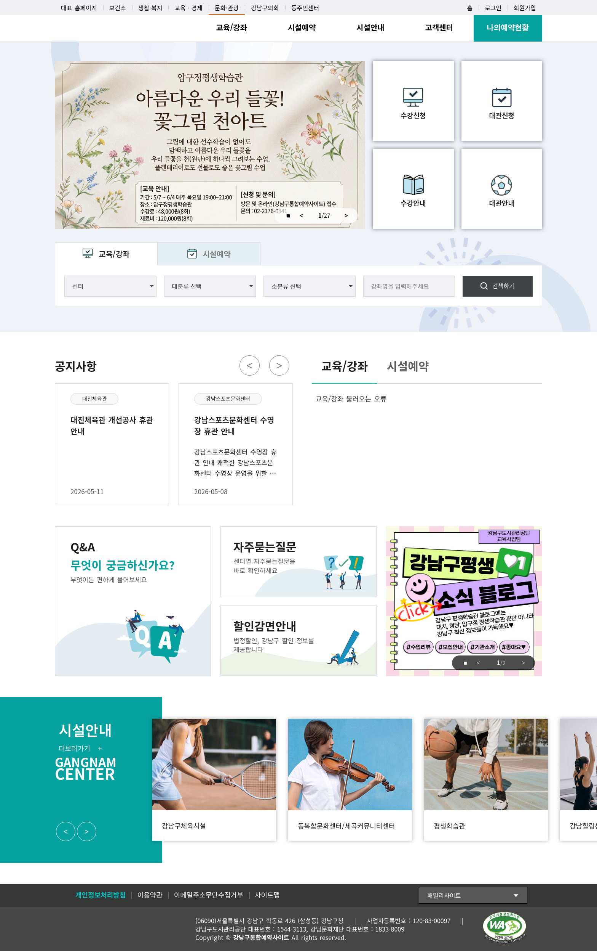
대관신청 (501, 115)
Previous (301, 215)
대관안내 (501, 203)
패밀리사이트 (444, 895)
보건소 (117, 7)
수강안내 (413, 203)
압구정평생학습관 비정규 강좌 (210, 145)
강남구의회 (265, 7)
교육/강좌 (114, 253)
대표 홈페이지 (79, 7)
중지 (285, 215)
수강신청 (413, 115)
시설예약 (217, 253)
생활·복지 (150, 7)
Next (349, 215)
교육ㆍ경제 (188, 7)
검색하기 (503, 285)
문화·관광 (227, 7)
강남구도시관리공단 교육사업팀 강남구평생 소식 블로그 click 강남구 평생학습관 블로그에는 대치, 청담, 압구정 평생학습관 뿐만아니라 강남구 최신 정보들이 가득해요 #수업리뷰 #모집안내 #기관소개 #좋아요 (464, 601)
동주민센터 (305, 7)
